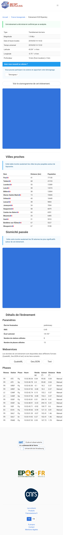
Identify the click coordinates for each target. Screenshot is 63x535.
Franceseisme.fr (32, 513)
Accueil (5, 17)
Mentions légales (31, 530)
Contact (31, 527)
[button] (57, 5)
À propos (31, 525)
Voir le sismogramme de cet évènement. (31, 83)
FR (29, 519)
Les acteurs (31, 508)
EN (34, 519)
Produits (31, 511)
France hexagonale (18, 17)
